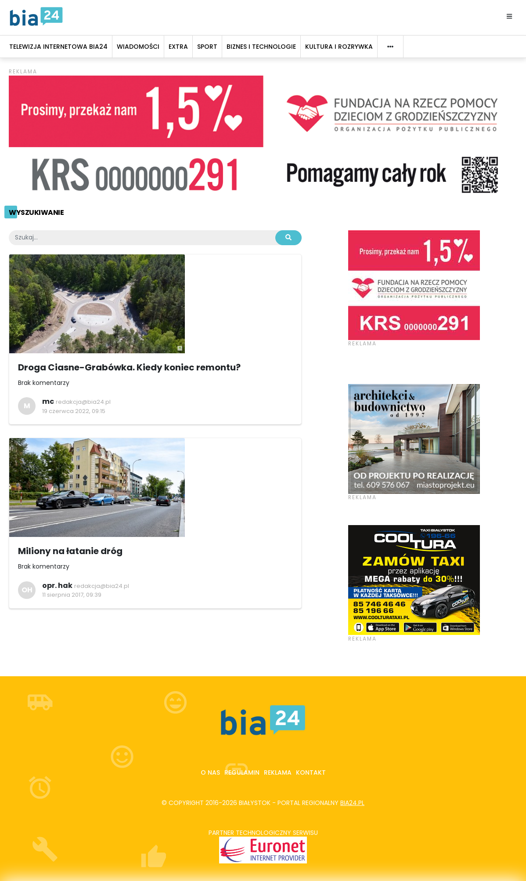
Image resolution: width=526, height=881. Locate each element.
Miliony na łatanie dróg (70, 551)
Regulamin (241, 772)
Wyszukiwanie (36, 212)
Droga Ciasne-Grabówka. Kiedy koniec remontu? (129, 367)
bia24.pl (352, 802)
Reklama (278, 772)
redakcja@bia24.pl (83, 402)
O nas (210, 772)
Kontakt (311, 772)
